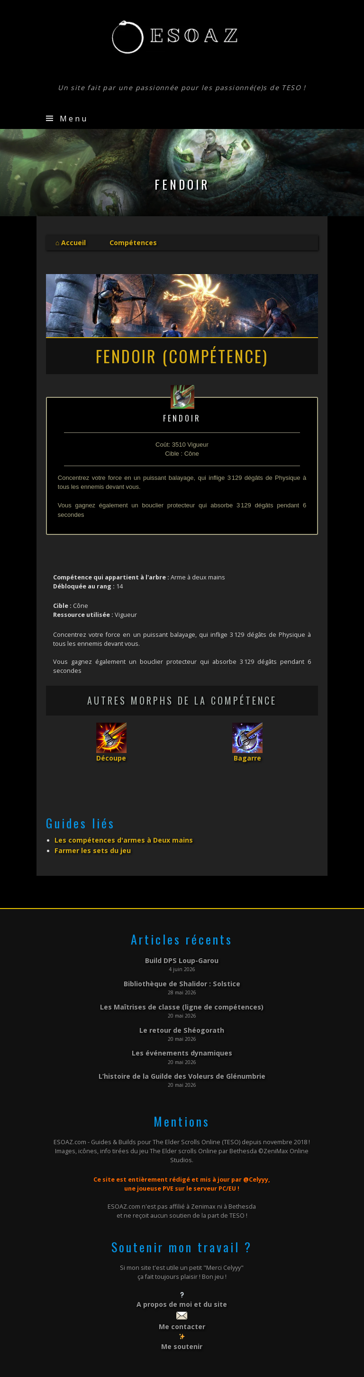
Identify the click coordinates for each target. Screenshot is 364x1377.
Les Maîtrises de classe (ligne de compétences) (182, 997)
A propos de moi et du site (181, 1289)
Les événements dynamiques (182, 1040)
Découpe (111, 755)
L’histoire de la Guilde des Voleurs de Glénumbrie (181, 1062)
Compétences (127, 242)
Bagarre (247, 755)
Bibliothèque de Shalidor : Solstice (182, 975)
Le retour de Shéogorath (182, 1019)
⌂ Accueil (69, 242)
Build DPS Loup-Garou (182, 954)
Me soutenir (181, 1327)
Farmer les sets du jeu (89, 845)
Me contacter (182, 1309)
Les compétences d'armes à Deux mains (115, 836)
